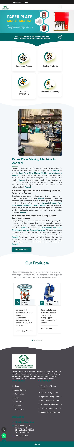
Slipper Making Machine (50, 393)
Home (16, 386)
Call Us (37, 444)
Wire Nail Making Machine (51, 408)
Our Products (19, 394)
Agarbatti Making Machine (51, 397)
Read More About (21, 249)
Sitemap (17, 405)
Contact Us (18, 402)
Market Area (19, 409)
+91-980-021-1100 (20, 2)
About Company (20, 390)
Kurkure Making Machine (50, 412)
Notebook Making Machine (51, 404)
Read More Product (24, 331)
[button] (32, 340)
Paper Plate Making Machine (48, 387)
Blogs (16, 398)
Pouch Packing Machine (50, 400)
